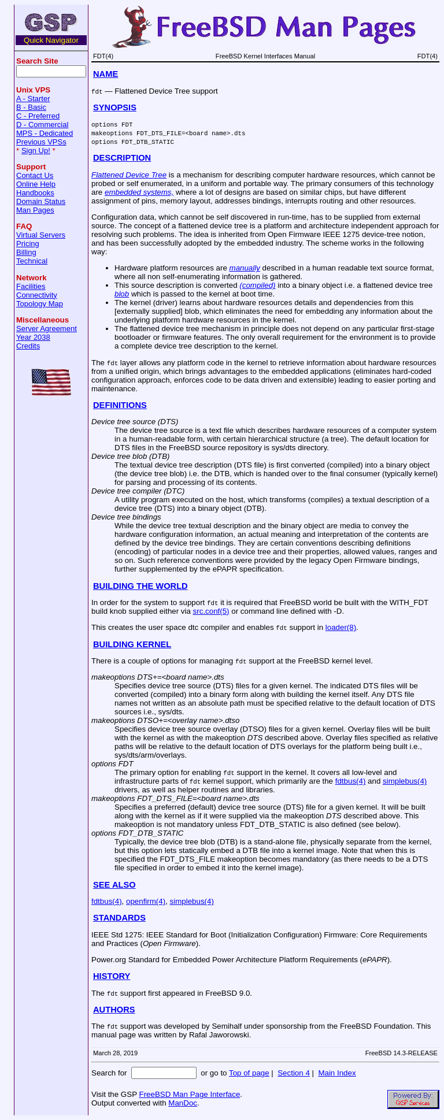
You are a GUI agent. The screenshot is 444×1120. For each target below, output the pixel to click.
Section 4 (294, 1073)
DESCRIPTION (122, 157)
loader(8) (340, 627)
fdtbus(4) (350, 781)
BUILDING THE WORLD (140, 586)
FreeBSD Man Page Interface (189, 1094)
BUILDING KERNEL (132, 644)
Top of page (249, 1073)
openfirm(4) (145, 901)
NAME (105, 74)
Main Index (337, 1073)
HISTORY (111, 976)
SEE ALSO (114, 884)
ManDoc (182, 1103)
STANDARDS (119, 917)
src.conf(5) (211, 611)
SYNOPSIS (114, 107)
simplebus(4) (405, 781)
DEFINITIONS (120, 405)
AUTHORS (114, 1009)
